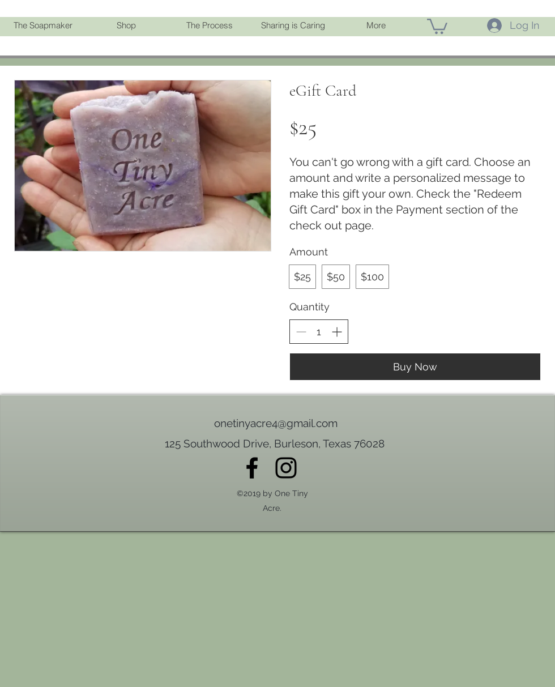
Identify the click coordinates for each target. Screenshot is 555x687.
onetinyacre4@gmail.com (276, 423)
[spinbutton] (319, 332)
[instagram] (286, 468)
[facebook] (252, 468)
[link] (437, 25)
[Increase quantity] (336, 331)
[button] (126, 25)
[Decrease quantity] (301, 331)
